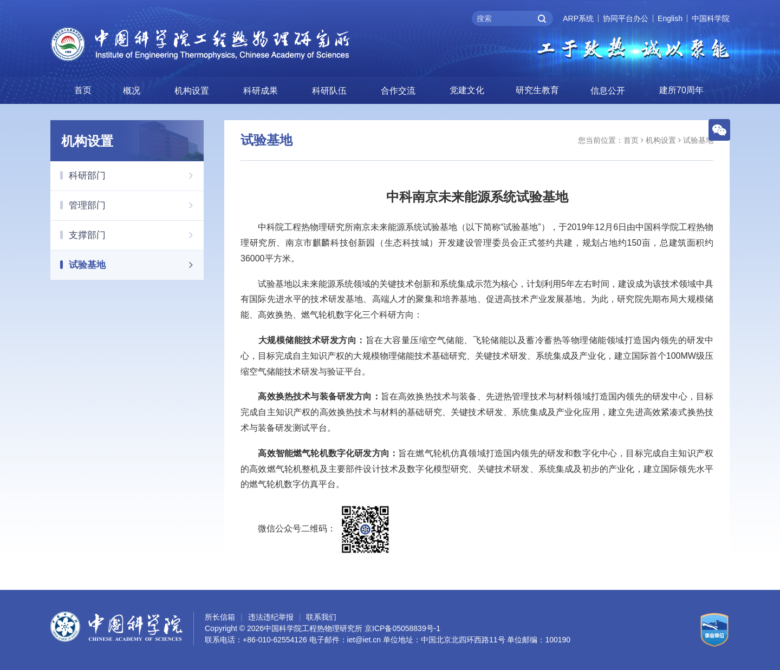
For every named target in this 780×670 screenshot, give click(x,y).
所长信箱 (220, 617)
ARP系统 (578, 18)
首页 (83, 89)
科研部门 (136, 175)
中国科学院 (711, 18)
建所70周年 (681, 89)
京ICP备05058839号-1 (402, 628)
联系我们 (321, 617)
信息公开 (607, 90)
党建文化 (467, 89)
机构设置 (191, 90)
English (670, 18)
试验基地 (136, 264)
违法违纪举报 (271, 617)
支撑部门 (136, 234)
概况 (131, 90)
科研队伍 (329, 90)
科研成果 (260, 90)
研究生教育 (537, 89)
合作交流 (398, 90)
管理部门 (136, 205)
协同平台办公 (625, 18)
